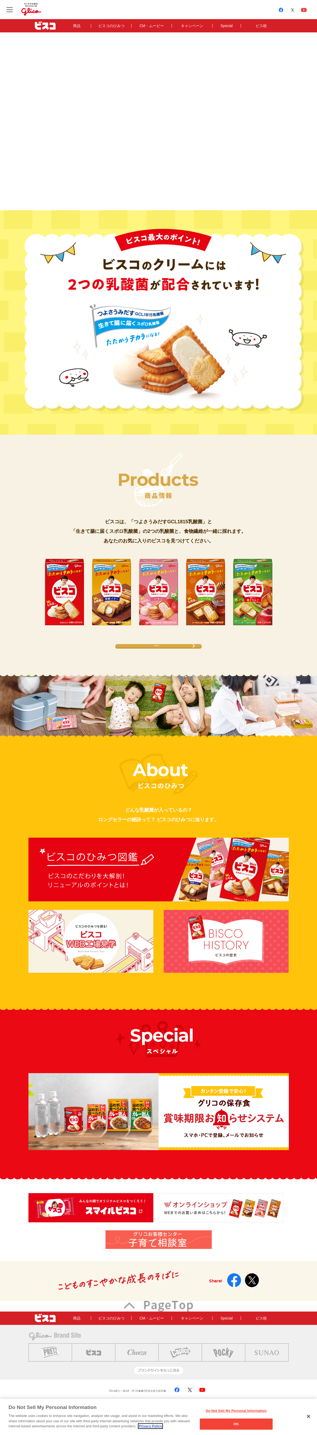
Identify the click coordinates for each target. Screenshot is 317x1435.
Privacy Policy (150, 1426)
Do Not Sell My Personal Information (236, 1411)
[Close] (308, 1416)
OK (236, 1424)
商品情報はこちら (157, 652)
